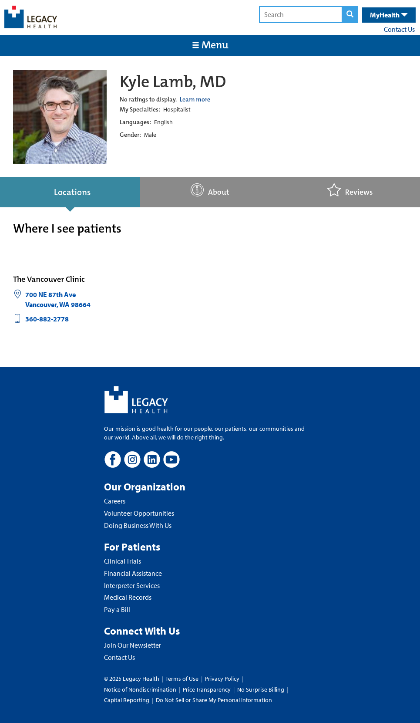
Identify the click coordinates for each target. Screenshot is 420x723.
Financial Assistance (133, 573)
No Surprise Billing (260, 689)
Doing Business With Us (137, 525)
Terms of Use (182, 678)
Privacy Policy (222, 678)
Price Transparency (207, 689)
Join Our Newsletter (132, 645)
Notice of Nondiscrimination (140, 689)
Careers (114, 501)
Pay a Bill (117, 609)
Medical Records (127, 597)
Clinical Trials (122, 561)
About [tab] (210, 190)
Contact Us (399, 29)
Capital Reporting (126, 700)
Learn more (195, 99)
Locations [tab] (72, 192)
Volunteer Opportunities (139, 513)
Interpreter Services (132, 585)
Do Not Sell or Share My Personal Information (214, 700)
